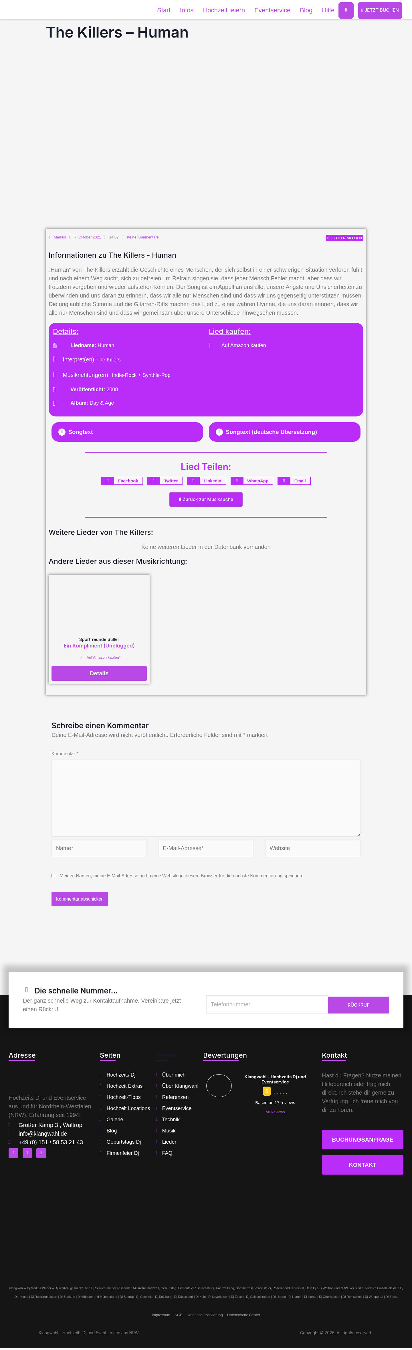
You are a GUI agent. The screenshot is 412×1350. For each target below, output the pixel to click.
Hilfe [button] (327, 10)
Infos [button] (186, 10)
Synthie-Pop (156, 375)
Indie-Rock (124, 375)
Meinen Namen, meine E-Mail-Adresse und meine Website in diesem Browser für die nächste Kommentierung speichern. (182, 877)
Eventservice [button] (272, 10)
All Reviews (275, 1114)
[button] (127, 432)
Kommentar (65, 754)
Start (163, 10)
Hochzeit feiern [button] (223, 10)
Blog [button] (305, 10)
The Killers (108, 360)
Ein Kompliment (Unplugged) (99, 646)
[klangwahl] (206, 1228)
